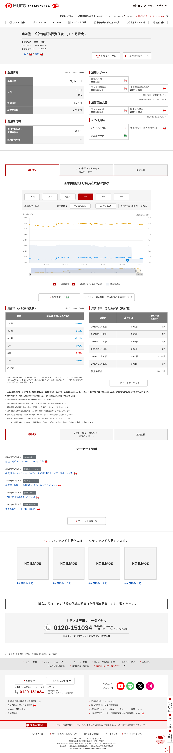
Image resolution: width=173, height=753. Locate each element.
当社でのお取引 (38, 734)
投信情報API (13, 713)
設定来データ (109, 135)
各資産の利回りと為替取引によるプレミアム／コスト (33, 485)
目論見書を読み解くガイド (156, 117)
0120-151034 (73, 627)
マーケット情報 (80, 662)
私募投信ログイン (103, 16)
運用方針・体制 (128, 662)
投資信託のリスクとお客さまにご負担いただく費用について (116, 709)
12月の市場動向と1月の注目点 (22, 497)
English (129, 16)
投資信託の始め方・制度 (104, 662)
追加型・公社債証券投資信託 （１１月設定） (41, 654)
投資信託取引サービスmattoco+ (153, 16)
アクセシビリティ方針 (133, 734)
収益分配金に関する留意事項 (22, 705)
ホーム (7, 654)
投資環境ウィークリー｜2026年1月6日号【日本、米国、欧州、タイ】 (41, 473)
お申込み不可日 (98, 128)
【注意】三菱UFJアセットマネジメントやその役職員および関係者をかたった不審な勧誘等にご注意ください (101, 725)
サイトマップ (111, 734)
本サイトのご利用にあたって (64, 734)
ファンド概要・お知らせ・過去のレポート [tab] (86, 170)
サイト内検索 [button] (118, 16)
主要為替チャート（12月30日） (22, 509)
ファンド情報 (18, 654)
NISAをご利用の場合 (16, 709)
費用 (39, 54)
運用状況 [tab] (32, 170)
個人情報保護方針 (91, 734)
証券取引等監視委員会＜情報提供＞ (24, 701)
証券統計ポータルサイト (103, 701)
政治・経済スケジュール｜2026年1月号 (26, 461)
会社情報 (146, 662)
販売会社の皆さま (57, 666)
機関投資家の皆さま (80, 666)
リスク (27, 54)
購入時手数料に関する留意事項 (104, 705)
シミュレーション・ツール (55, 662)
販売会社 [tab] (141, 170)
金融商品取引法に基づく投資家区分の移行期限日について (117, 713)
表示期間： (62, 206)
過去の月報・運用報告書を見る (154, 95)
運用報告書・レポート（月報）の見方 (152, 99)
